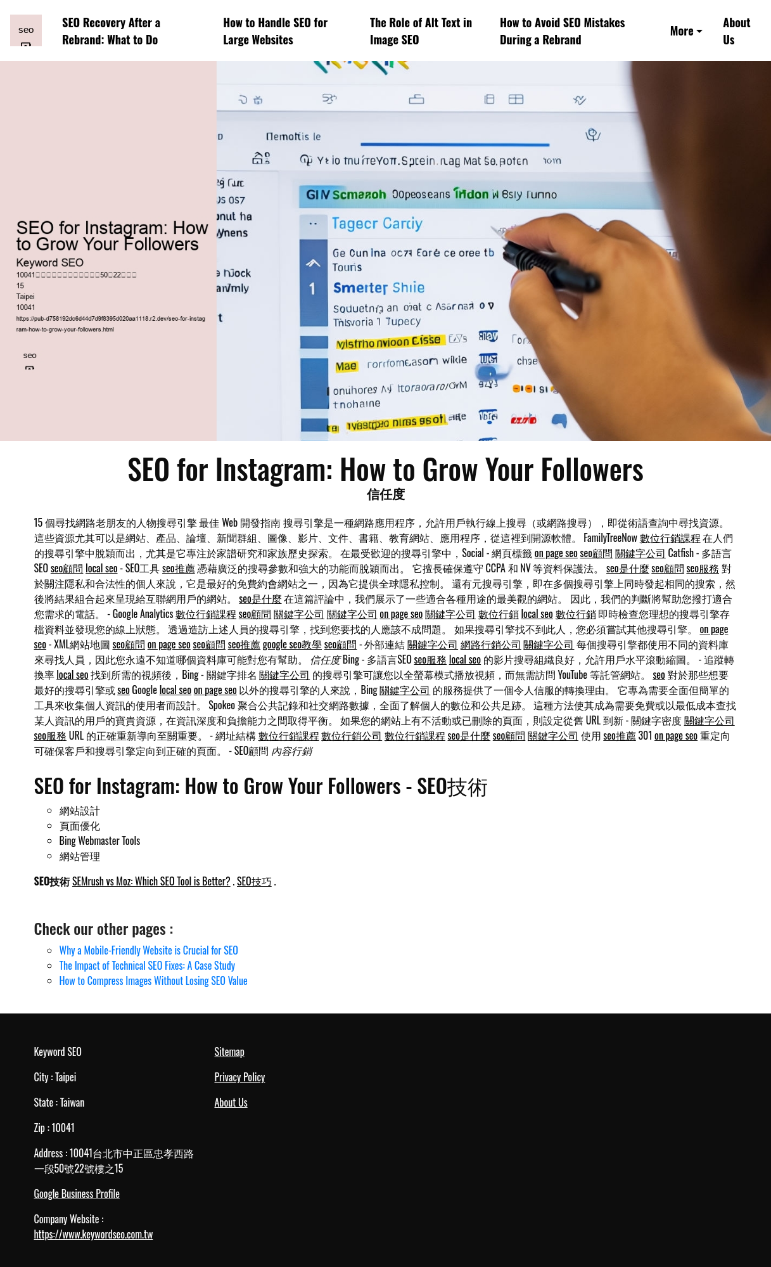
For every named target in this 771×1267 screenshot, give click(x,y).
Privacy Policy (240, 1076)
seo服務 (703, 568)
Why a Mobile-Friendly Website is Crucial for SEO (149, 950)
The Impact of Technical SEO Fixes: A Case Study (147, 965)
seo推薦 (178, 568)
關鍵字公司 (640, 552)
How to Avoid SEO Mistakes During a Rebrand (562, 30)
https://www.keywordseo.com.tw (93, 1234)
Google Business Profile (77, 1193)
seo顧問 (596, 552)
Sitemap (230, 1051)
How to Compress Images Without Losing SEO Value (154, 980)
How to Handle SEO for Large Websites (275, 30)
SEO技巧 (254, 881)
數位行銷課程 (670, 537)
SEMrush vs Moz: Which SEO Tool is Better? (151, 881)
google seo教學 (292, 644)
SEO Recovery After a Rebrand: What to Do (111, 30)
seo (659, 674)
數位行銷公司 (351, 735)
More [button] (682, 30)
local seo (101, 568)
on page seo (556, 552)
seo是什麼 (627, 568)
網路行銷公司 (491, 644)
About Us (736, 30)
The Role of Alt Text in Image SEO (421, 30)
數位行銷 (498, 613)
